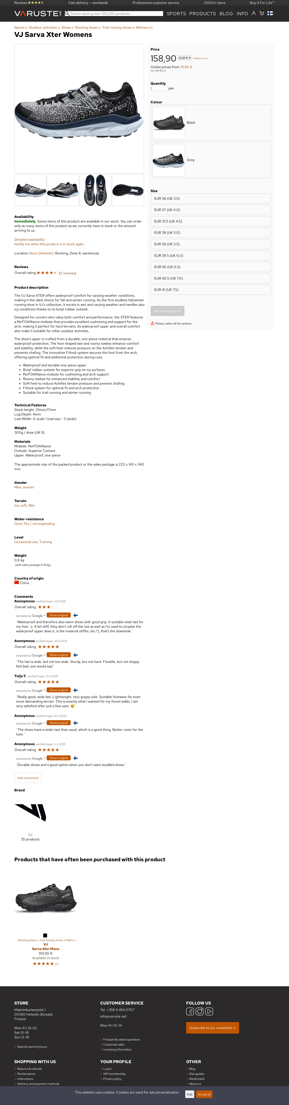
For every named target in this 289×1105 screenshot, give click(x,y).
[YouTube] (209, 1012)
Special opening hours (32, 1046)
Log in (107, 1069)
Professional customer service (156, 2)
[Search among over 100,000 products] (114, 13)
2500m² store (214, 2)
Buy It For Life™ (262, 2)
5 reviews (67, 273)
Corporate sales (113, 1044)
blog (226, 13)
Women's (144, 27)
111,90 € (186, 67)
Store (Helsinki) (41, 253)
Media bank (197, 1079)
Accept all (204, 1094)
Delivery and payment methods (38, 1084)
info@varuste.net (113, 1016)
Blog (192, 1069)
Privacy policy (112, 1079)
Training (45, 542)
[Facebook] (190, 1012)
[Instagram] (200, 1012)
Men (17, 487)
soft (24, 505)
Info (242, 13)
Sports (176, 13)
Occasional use (26, 542)
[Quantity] (159, 88)
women (28, 487)
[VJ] (30, 822)
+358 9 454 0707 (121, 1010)
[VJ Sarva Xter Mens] (45, 918)
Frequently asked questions (121, 1039)
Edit (189, 1094)
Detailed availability (29, 239)
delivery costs (201, 58)
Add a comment (28, 778)
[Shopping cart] (261, 13)
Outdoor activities (44, 27)
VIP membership (114, 1074)
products (202, 13)
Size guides (196, 1074)
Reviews (29, 2)
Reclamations (26, 1074)
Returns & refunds (29, 1069)
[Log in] (254, 13)
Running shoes (88, 27)
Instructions (25, 1079)
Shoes (67, 27)
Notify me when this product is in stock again (49, 244)
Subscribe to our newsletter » (213, 1028)
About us (195, 1084)
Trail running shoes (118, 27)
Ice (16, 505)
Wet (31, 505)
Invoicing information (117, 1049)
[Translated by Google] (29, 615)
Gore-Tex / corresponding (34, 523)
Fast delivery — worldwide (88, 2)
